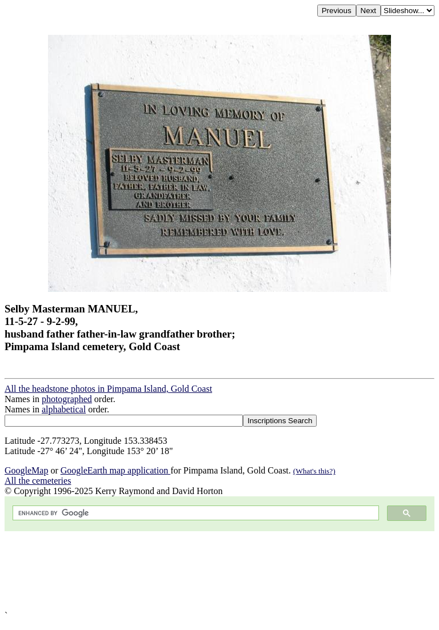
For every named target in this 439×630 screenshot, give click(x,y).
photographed (67, 399)
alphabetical (64, 409)
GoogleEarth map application (115, 470)
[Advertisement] (219, 571)
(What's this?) (314, 471)
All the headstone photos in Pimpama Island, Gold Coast (108, 389)
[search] (194, 513)
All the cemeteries (38, 480)
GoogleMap (26, 470)
